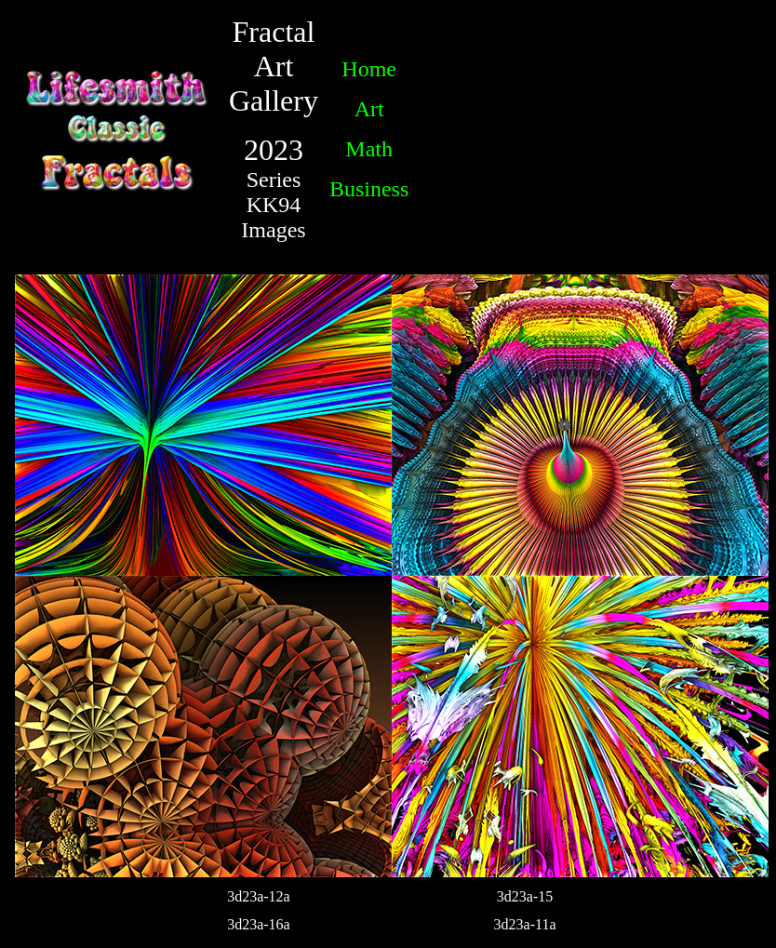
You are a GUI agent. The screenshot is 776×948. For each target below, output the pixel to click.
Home (368, 69)
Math (369, 149)
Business (368, 189)
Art (369, 109)
